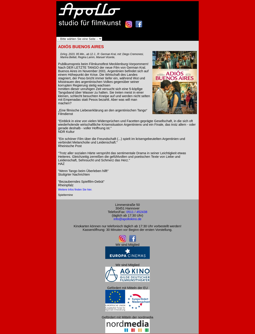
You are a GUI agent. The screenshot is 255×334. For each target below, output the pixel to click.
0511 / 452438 (136, 212)
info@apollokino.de (128, 219)
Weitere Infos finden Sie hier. (75, 189)
